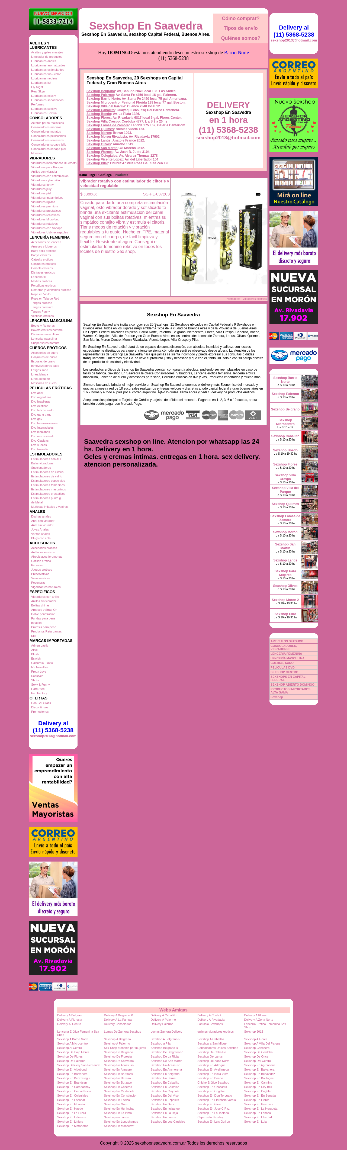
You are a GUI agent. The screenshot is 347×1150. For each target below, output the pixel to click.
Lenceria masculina (44, 338)
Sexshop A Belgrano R (166, 1039)
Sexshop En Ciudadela (119, 1091)
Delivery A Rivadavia (210, 1019)
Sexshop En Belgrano (165, 1073)
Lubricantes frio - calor (46, 74)
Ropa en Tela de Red (45, 298)
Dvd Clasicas (40, 440)
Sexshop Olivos (98, 144)
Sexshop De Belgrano (118, 1052)
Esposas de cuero (43, 361)
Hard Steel (38, 688)
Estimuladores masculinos (48, 489)
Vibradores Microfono (45, 219)
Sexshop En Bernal (163, 1078)
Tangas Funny (40, 311)
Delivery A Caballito (163, 1015)
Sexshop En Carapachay (73, 1086)
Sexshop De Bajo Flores (73, 1052)
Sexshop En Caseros (118, 1086)
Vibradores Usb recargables (49, 232)
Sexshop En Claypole (165, 1091)
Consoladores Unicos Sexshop (217, 1047)
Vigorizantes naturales (46, 587)
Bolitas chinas (40, 605)
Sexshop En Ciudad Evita (74, 1091)
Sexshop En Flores (256, 1099)
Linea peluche (40, 378)
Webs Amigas (173, 1010)
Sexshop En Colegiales (72, 1095)
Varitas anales (40, 533)
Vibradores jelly (41, 189)
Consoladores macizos (46, 127)
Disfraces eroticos (43, 272)
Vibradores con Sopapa (46, 228)
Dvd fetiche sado (42, 410)
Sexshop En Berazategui (73, 1078)
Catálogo (105, 175)
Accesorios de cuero (44, 352)
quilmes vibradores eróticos (215, 1031)
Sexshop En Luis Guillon (213, 1121)
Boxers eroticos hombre (47, 330)
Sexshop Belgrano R (164, 1047)
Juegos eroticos (41, 569)
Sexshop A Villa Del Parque (262, 1043)
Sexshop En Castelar (165, 1086)
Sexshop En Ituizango (165, 1108)
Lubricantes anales (43, 61)
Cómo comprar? (240, 18)
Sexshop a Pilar (161, 1043)
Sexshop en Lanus (116, 1117)
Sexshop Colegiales (101, 156)
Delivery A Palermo (163, 1019)
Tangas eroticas (41, 302)
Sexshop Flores (98, 118)
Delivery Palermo (162, 1024)
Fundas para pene (43, 618)
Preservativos (40, 574)
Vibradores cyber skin (45, 180)
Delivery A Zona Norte (258, 1019)
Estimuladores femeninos (48, 485)
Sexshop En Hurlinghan (119, 1108)
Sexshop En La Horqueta (261, 1108)
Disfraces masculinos (45, 334)
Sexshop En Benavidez (259, 1073)
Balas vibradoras (42, 463)
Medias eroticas (41, 281)
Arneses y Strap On (44, 609)
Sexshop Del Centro (257, 1060)
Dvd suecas (39, 444)
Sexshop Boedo (98, 114)
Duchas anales (41, 516)
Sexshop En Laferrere (71, 1117)
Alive (34, 649)
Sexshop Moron (98, 133)
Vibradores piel (41, 193)
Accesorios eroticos (44, 548)
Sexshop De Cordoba (258, 1052)
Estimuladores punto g (46, 498)
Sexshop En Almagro (118, 1069)
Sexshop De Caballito (211, 1052)
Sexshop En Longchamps (121, 1121)
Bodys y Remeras (43, 325)
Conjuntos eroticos (43, 263)
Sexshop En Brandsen (72, 1082)
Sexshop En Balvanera (259, 1069)
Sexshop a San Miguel (212, 1043)
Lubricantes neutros (44, 78)
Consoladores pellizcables (48, 135)
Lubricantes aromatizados (48, 65)
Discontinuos (39, 707)
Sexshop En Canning (258, 1082)
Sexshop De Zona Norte (213, 1060)
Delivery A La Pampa (117, 1019)
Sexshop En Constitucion (120, 1095)
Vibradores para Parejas (47, 167)
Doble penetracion (43, 614)
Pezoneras (38, 582)
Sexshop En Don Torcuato (214, 1095)
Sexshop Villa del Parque (105, 106)
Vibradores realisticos (45, 215)
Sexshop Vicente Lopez (104, 159)
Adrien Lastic (40, 645)
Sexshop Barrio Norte (103, 99)
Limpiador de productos (46, 56)
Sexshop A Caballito (210, 1039)
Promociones (40, 711)
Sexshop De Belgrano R (167, 1052)
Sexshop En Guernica (258, 1104)
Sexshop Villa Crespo (103, 121)
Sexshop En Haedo (70, 1108)
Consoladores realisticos (47, 140)
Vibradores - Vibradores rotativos (247, 298)
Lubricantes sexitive (44, 108)
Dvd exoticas (39, 405)
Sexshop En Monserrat (119, 1125)
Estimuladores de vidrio (46, 476)
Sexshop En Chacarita (212, 1086)
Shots (35, 680)
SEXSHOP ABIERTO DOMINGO (292, 684)
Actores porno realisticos (47, 122)
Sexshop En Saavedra (146, 26)
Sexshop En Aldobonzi (72, 1069)
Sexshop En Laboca (257, 1112)
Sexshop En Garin (116, 1104)
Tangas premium (42, 307)
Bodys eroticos (41, 255)
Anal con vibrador (42, 520)
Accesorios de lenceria (46, 242)
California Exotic (42, 662)
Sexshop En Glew (209, 1104)
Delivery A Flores (255, 1015)
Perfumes (37, 104)
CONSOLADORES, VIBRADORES (284, 647)
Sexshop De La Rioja (165, 1056)
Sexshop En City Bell (258, 1086)
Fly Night (37, 87)
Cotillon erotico (41, 561)
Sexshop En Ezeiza (117, 1099)
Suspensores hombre (45, 343)
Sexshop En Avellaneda (213, 1069)
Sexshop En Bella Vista (212, 1073)
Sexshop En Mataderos (72, 1125)
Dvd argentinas (41, 397)
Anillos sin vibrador (43, 601)
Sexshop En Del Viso (165, 1095)
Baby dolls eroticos (43, 250)
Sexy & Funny (40, 684)
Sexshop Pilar (97, 163)
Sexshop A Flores (256, 1039)
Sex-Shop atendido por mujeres (125, 1047)
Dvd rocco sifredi (42, 436)
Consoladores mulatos (46, 131)
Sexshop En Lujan (256, 1121)
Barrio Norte (236, 52)
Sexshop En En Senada (260, 1095)
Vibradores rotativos (44, 223)
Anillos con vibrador (44, 171)
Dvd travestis (40, 449)
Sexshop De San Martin (166, 1060)
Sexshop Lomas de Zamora (107, 125)
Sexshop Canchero (257, 1047)
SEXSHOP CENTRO (284, 672)
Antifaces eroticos (43, 552)
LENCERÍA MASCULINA (287, 658)
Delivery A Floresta (69, 1019)
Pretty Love (38, 671)
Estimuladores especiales (48, 480)
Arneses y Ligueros (44, 246)
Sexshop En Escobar (71, 1099)
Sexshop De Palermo (71, 1060)
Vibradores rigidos (43, 202)
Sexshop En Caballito (165, 1082)
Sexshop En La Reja (164, 1112)
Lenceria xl (38, 276)
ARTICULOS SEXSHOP (287, 641)
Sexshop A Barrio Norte (72, 1039)
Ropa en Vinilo (40, 294)
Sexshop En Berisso (117, 1078)
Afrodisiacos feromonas (46, 556)
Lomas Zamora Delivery (166, 1031)
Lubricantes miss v (43, 95)
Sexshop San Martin (102, 148)
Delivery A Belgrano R (118, 1015)
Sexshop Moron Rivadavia (106, 137)
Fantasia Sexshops (210, 1024)
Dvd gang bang (41, 414)
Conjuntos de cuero (44, 357)
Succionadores (41, 467)
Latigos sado (39, 370)
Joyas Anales (40, 529)
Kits (33, 635)
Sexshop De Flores (70, 1056)
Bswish (36, 658)
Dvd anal (37, 392)
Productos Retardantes (46, 631)
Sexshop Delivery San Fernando (78, 1065)
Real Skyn (38, 91)
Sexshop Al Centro (69, 1047)
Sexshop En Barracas (118, 1073)
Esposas (37, 565)
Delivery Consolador (117, 1024)
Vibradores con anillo (45, 596)
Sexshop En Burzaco (118, 1082)
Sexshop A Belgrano (117, 1039)
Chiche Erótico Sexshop (213, 1082)
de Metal (37, 502)
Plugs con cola (41, 538)
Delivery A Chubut (209, 1015)
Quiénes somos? (240, 38)
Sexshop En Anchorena (166, 1069)
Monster (36, 153)
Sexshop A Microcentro (72, 1043)
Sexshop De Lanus (210, 1056)
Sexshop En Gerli (162, 1104)
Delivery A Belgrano (70, 1015)
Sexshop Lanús (98, 140)
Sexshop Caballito (100, 110)
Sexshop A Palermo (117, 1043)
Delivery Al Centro (69, 1024)
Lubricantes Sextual (44, 113)
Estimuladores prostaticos (48, 493)
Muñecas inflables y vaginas (50, 506)
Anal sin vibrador (42, 525)
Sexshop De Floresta (118, 1056)
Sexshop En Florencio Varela (216, 1099)
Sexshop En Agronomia (259, 1065)
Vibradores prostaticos (46, 210)
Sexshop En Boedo (210, 1078)
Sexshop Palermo (100, 95)
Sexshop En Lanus (163, 1117)
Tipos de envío (241, 28)
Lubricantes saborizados (47, 100)
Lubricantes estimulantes (47, 69)
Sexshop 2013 (253, 1031)
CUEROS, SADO (282, 662)
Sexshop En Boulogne (259, 1078)
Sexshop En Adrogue (211, 1065)
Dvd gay (36, 418)
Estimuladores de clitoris (47, 472)
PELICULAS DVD (283, 667)
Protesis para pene (43, 627)
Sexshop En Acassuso (118, 1065)
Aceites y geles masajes (47, 52)
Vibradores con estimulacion (50, 176)
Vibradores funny (42, 184)
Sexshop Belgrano (100, 91)
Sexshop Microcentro (103, 102)
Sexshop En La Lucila (71, 1112)
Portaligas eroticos (43, 285)
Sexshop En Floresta (71, 1104)
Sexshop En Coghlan (211, 1091)
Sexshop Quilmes (100, 129)
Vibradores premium (44, 206)
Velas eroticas (40, 578)
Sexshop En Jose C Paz (213, 1108)
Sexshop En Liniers (70, 1121)
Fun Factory (39, 693)
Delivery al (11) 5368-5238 (53, 727)
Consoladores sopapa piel (48, 148)
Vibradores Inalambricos (47, 197)
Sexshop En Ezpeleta (165, 1099)
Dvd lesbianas (40, 431)
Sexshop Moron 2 (285, 600)
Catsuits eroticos (42, 259)
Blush (35, 654)
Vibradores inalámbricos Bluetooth (53, 163)
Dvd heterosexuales (44, 423)
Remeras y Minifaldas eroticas (51, 289)
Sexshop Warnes (99, 152)
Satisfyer (37, 675)
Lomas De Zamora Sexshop (122, 1031)
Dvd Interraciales (42, 427)
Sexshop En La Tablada (213, 1112)
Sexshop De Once (256, 1056)
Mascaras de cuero (44, 383)
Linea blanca (39, 374)
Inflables (36, 622)
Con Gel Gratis (41, 703)
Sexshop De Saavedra (119, 1060)
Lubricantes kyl (41, 82)
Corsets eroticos (42, 268)
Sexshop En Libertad (258, 1117)
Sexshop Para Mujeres (285, 573)
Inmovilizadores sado (45, 365)
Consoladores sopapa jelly (48, 144)
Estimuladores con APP (46, 459)
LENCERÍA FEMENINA (286, 653)
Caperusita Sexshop (210, 1117)
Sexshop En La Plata (118, 1112)
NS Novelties (40, 667)
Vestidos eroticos (42, 315)
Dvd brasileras (40, 401)
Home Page (87, 175)
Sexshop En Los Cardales (168, 1121)
